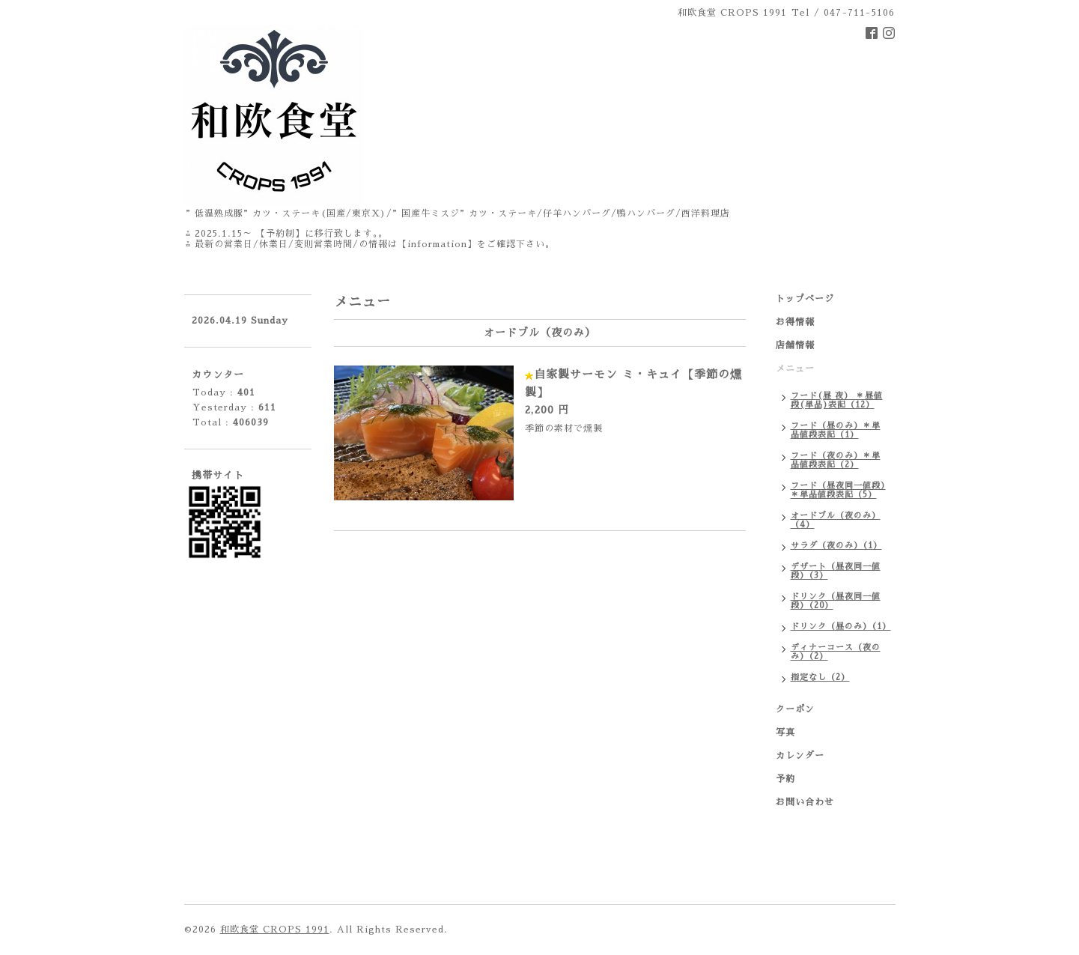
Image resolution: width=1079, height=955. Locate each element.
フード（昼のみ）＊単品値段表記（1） (836, 430)
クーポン (795, 709)
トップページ (805, 298)
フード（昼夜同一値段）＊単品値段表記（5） (838, 490)
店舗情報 (795, 345)
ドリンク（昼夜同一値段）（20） (836, 601)
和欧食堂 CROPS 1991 (274, 929)
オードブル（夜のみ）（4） (836, 520)
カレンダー (800, 755)
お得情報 (795, 322)
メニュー (795, 368)
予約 (785, 778)
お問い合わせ (805, 802)
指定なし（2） (820, 677)
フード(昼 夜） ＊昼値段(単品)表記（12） (837, 400)
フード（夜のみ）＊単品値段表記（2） (836, 460)
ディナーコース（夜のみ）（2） (836, 652)
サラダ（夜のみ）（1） (836, 546)
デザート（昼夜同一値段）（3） (836, 571)
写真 (785, 732)
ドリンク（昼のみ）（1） (841, 626)
